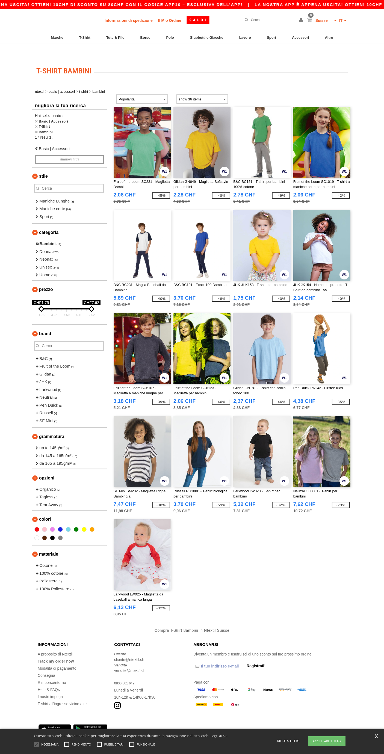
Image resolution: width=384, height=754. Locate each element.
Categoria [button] (48, 219)
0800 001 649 (126, 670)
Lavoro (245, 37)
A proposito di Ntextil (55, 641)
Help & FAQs (49, 676)
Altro (329, 37)
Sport (271, 37)
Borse (145, 37)
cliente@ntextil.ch (129, 646)
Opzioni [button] (46, 465)
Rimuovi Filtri (69, 146)
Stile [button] (43, 163)
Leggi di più (219, 736)
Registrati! (256, 653)
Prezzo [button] (46, 276)
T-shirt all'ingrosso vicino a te (62, 691)
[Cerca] (269, 20)
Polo (170, 37)
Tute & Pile (115, 37)
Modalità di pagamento (57, 655)
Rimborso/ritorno (52, 669)
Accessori (300, 37)
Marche (57, 37)
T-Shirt (84, 37)
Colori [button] (45, 506)
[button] (302, 20)
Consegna (46, 662)
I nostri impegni (51, 683)
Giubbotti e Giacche (206, 37)
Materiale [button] (48, 541)
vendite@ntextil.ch (130, 657)
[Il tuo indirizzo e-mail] (218, 653)
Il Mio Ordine (169, 20)
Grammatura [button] (51, 423)
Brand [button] (45, 320)
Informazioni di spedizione (129, 20)
